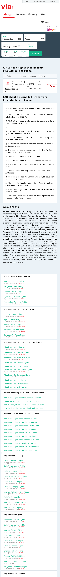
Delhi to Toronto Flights (13, 461)
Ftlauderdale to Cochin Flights (16, 366)
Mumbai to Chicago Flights (14, 507)
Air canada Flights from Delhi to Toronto (20, 433)
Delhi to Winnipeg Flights (14, 487)
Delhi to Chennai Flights (13, 546)
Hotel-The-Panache (43, 160)
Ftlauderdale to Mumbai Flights (16, 352)
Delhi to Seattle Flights (13, 481)
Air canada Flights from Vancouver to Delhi (21, 426)
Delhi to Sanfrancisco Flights (15, 476)
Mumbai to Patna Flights (14, 281)
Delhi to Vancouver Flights (14, 466)
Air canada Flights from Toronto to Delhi (20, 419)
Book (52, 86)
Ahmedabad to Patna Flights (15, 302)
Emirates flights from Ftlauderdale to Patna (21, 401)
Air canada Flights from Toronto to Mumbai (21, 440)
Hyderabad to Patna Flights (15, 297)
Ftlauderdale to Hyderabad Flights (17, 357)
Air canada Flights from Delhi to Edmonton (21, 447)
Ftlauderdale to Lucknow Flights (16, 383)
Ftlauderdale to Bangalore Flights (17, 375)
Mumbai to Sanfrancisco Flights (16, 492)
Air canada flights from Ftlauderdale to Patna (22, 398)
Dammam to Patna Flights (14, 335)
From (4, 36)
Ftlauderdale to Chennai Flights (16, 363)
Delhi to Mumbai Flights (13, 540)
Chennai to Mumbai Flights (14, 556)
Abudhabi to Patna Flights (14, 330)
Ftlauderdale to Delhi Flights (15, 347)
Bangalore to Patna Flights (14, 286)
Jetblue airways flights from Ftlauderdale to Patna (24, 405)
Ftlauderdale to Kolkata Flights (16, 387)
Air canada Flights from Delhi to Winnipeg (21, 429)
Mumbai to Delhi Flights (13, 530)
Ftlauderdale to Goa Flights (15, 380)
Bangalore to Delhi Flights (14, 520)
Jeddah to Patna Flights (13, 324)
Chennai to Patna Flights (14, 291)
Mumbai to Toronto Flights (15, 502)
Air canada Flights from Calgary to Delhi (20, 443)
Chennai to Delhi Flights (13, 551)
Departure (6, 44)
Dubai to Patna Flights (13, 314)
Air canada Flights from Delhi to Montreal (21, 450)
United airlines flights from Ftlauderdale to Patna (23, 408)
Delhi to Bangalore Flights (14, 525)
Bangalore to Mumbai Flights (15, 566)
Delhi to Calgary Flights (13, 497)
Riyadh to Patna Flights (13, 319)
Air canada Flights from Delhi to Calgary (20, 436)
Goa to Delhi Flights (12, 535)
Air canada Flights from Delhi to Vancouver (21, 422)
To (26, 36)
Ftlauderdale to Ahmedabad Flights (18, 370)
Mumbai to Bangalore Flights (15, 561)
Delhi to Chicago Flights (13, 471)
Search (35, 53)
